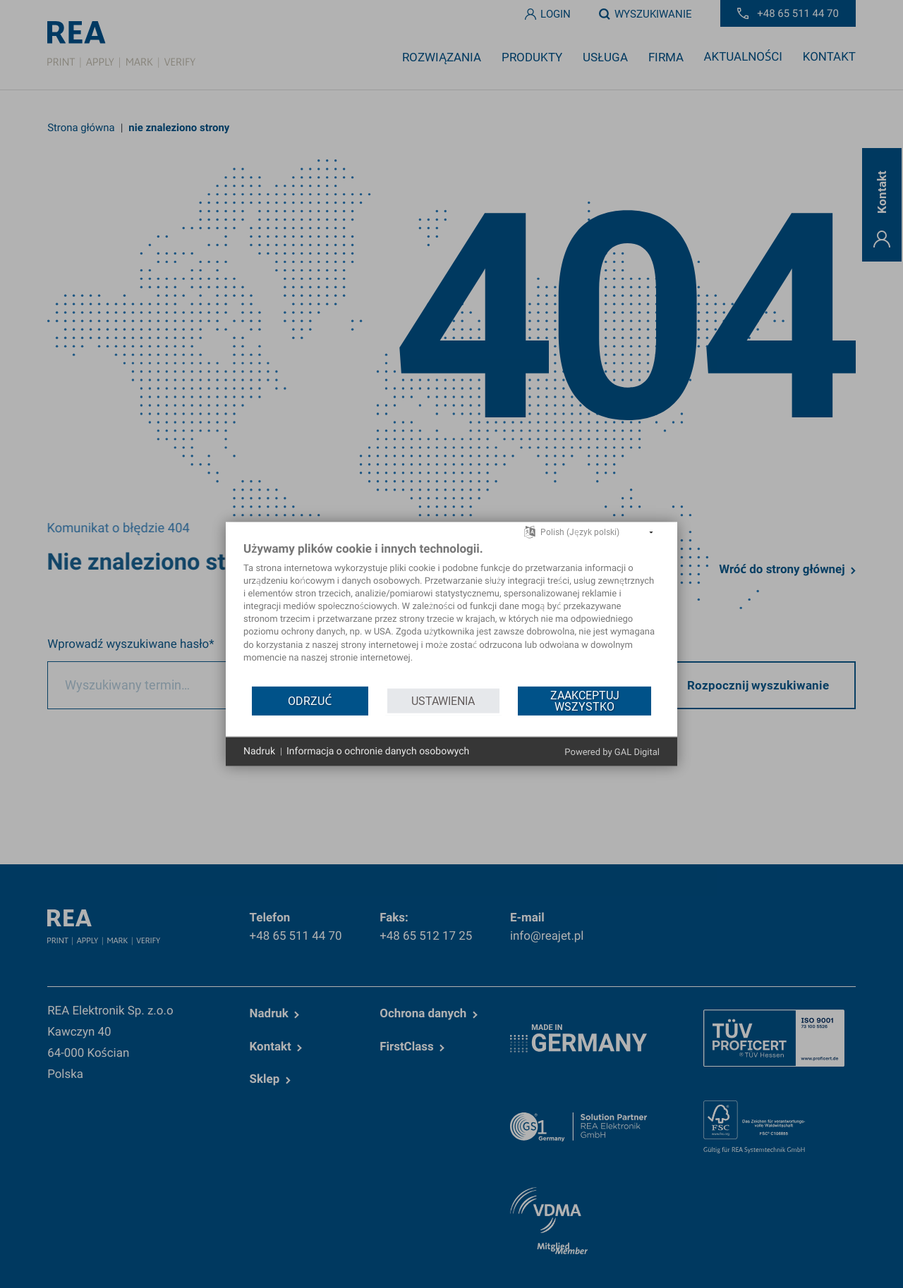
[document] (451, 613)
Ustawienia (443, 700)
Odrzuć (310, 700)
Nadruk (259, 750)
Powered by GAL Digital (612, 752)
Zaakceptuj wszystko (584, 700)
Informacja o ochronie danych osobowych (377, 750)
